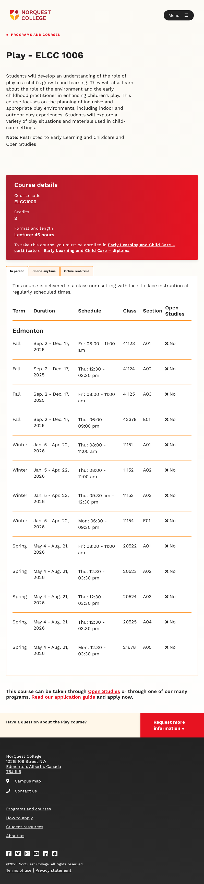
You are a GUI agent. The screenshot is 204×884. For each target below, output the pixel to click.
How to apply (19, 817)
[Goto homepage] (30, 15)
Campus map (23, 781)
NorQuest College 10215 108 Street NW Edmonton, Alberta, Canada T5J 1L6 (33, 764)
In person (17, 271)
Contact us (21, 791)
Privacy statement (53, 870)
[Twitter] (19, 854)
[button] (179, 15)
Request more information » (169, 725)
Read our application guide (63, 697)
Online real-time (77, 271)
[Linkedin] (47, 854)
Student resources (24, 826)
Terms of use (18, 870)
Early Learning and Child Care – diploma (87, 250)
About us (15, 835)
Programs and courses (35, 34)
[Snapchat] (56, 854)
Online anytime (44, 271)
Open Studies (104, 691)
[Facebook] (10, 854)
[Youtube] (38, 854)
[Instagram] (29, 854)
